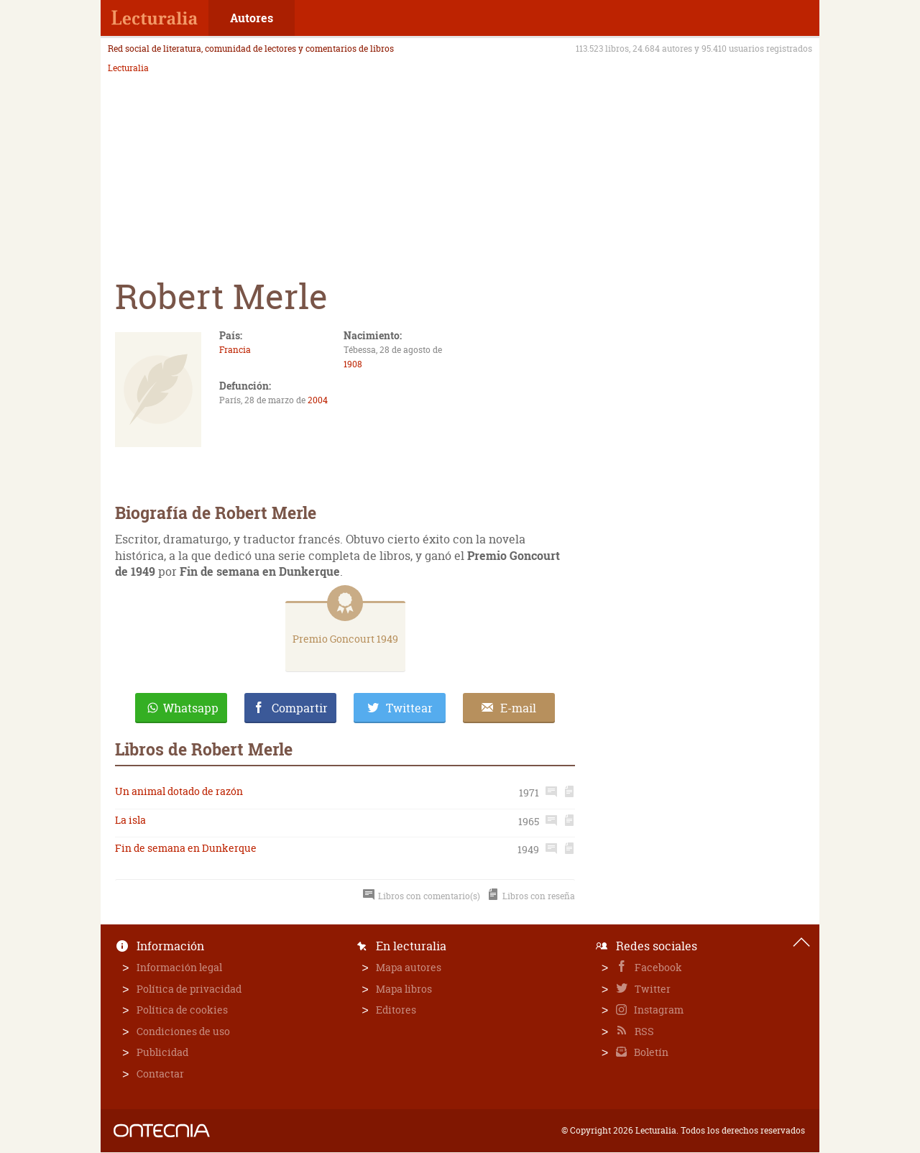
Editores (396, 1009)
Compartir (300, 708)
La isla (130, 820)
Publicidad (162, 1052)
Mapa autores (408, 967)
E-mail (518, 708)
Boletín (650, 1052)
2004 (318, 400)
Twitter (651, 989)
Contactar (160, 1073)
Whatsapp (190, 708)
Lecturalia (128, 68)
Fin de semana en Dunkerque (186, 848)
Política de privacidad (189, 989)
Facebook (657, 967)
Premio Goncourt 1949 (345, 639)
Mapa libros (404, 989)
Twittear (409, 708)
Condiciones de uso (183, 1031)
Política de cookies (182, 1009)
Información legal (179, 967)
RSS (643, 1031)
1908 (353, 364)
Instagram (658, 1009)
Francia (235, 350)
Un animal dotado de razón (179, 791)
